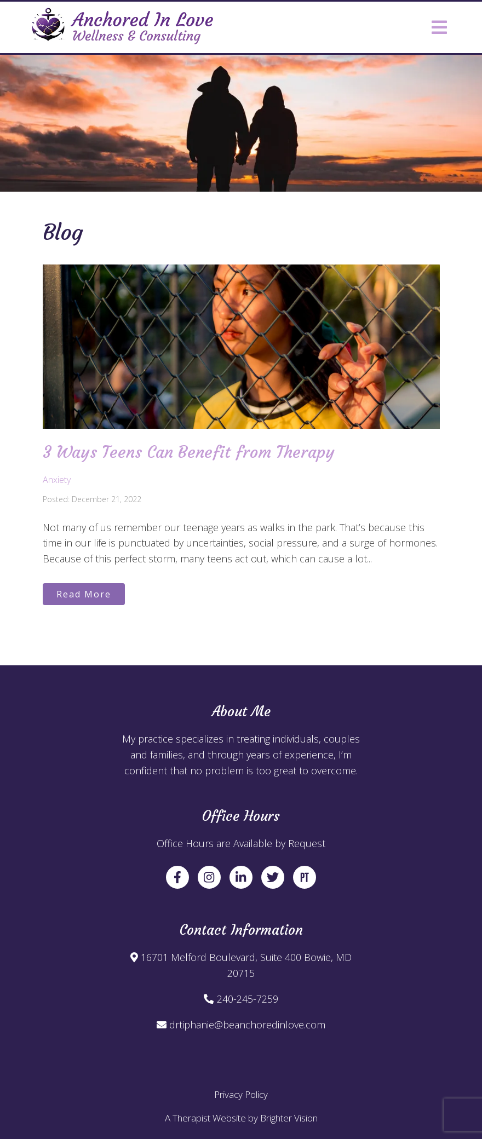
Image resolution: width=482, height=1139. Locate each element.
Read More (83, 594)
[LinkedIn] (241, 877)
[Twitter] (272, 877)
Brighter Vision (289, 1118)
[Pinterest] (304, 877)
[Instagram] (209, 877)
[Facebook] (177, 877)
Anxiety (57, 480)
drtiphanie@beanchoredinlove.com (247, 1024)
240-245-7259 (247, 998)
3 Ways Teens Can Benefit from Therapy (189, 452)
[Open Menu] (439, 27)
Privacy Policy (241, 1094)
